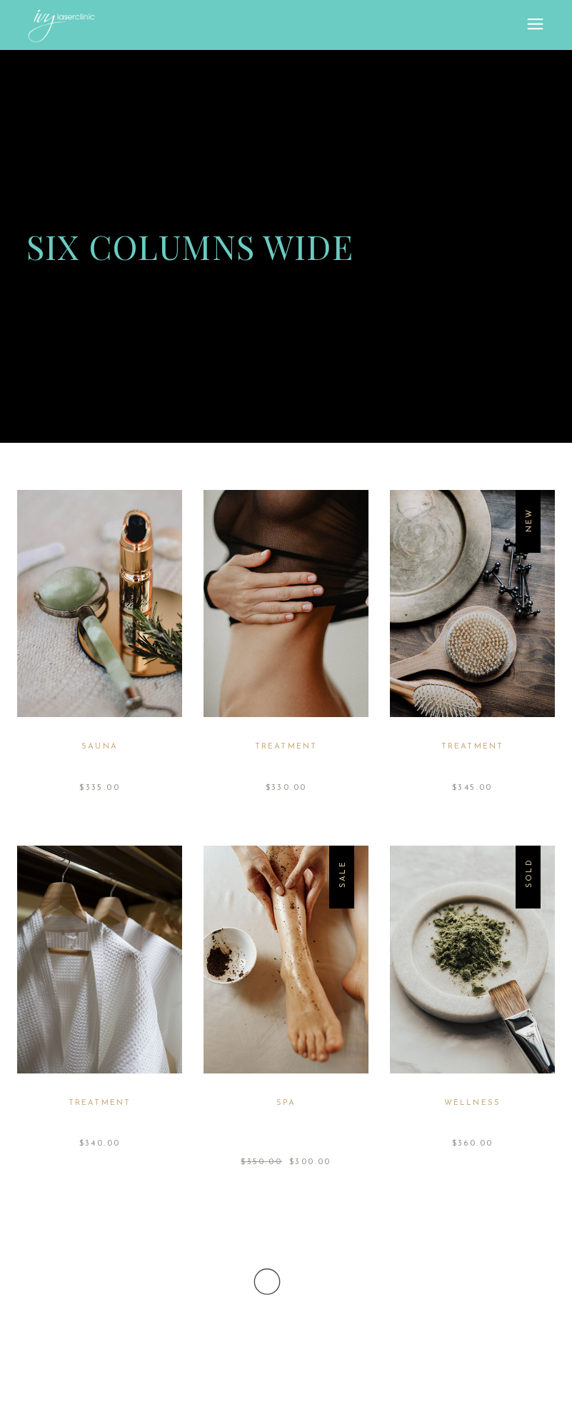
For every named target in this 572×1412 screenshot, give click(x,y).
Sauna (99, 747)
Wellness (472, 1103)
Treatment (286, 747)
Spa (286, 1103)
